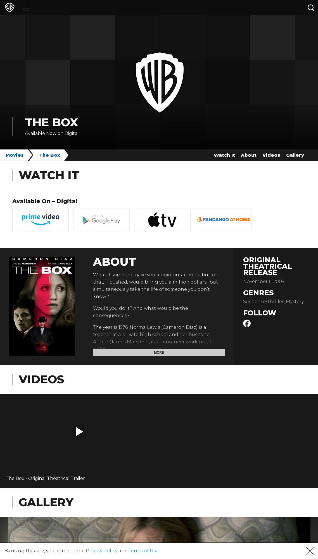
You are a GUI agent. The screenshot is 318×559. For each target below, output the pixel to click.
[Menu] (25, 7)
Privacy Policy (101, 550)
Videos (271, 155)
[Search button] (311, 7)
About (249, 155)
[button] (79, 431)
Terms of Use (143, 550)
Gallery (295, 155)
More (159, 353)
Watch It (224, 155)
